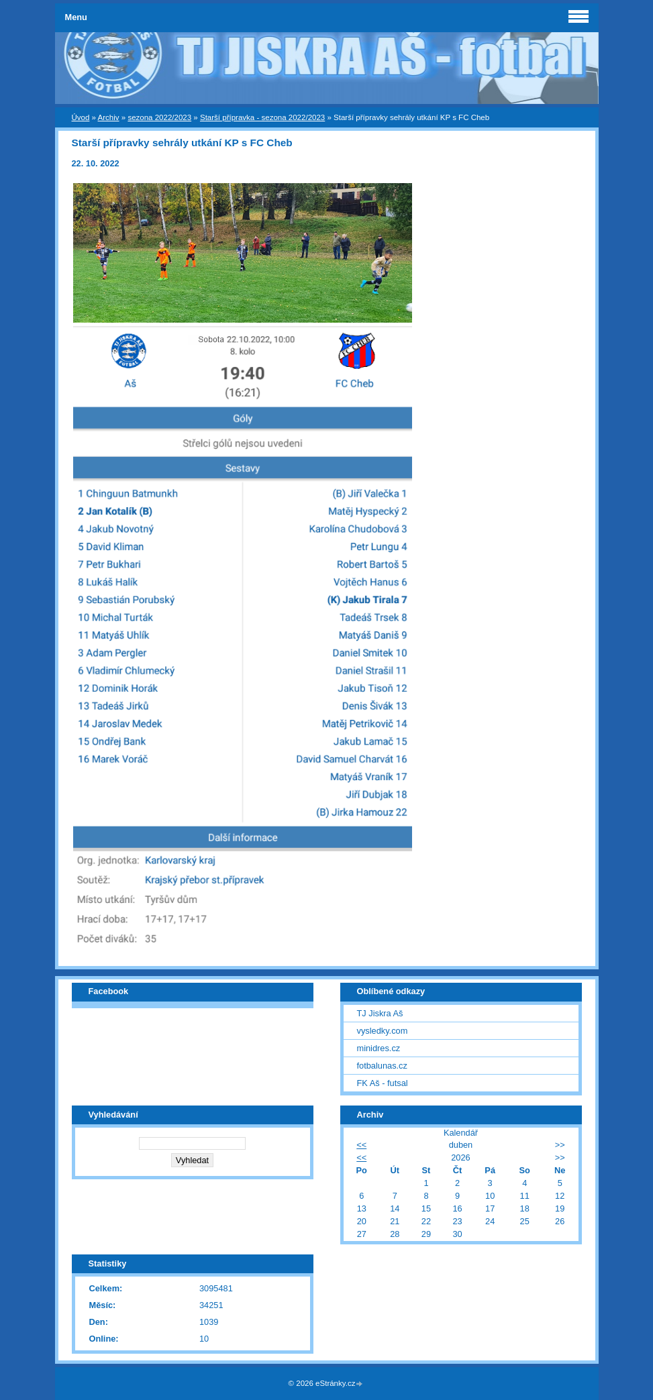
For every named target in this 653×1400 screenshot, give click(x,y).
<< (361, 1145)
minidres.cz (379, 1048)
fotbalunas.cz (382, 1066)
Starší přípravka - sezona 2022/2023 (262, 117)
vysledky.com (382, 1031)
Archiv (108, 117)
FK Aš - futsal (382, 1083)
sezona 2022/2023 (159, 117)
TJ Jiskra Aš (380, 1013)
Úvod (81, 117)
